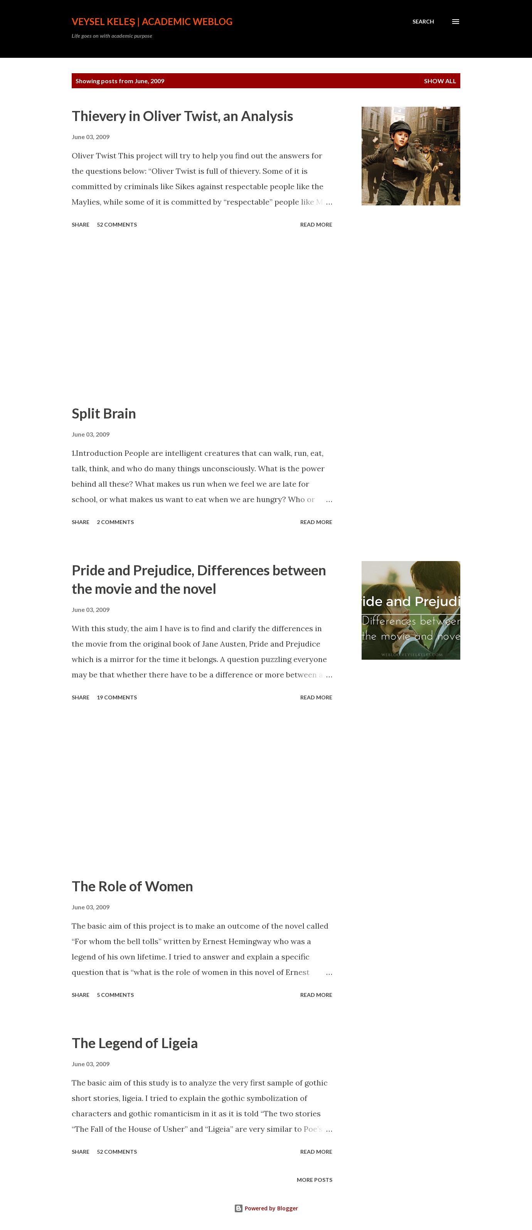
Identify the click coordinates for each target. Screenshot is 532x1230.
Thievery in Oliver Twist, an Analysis (182, 115)
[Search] (423, 21)
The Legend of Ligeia (135, 1042)
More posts (314, 1179)
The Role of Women (132, 885)
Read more (316, 224)
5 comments (115, 994)
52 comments (117, 224)
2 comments (115, 522)
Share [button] (80, 224)
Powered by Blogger (266, 1208)
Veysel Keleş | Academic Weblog (152, 21)
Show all (440, 80)
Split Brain (104, 413)
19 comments (117, 697)
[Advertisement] (202, 317)
